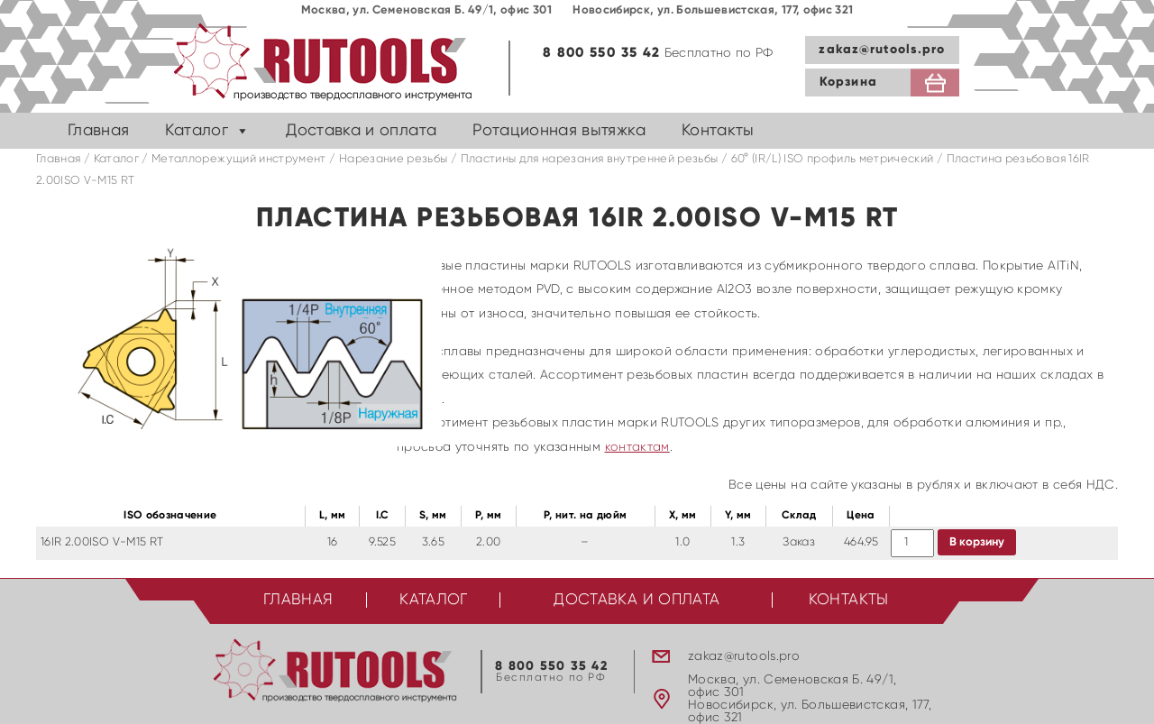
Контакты (718, 131)
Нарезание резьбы (393, 159)
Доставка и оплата (361, 131)
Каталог (196, 131)
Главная (98, 131)
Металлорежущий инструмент (238, 159)
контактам (637, 447)
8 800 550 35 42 (601, 53)
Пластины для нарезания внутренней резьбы (590, 159)
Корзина (848, 82)
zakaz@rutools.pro (882, 49)
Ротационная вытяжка (559, 131)
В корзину (976, 542)
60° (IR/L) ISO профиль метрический (832, 159)
